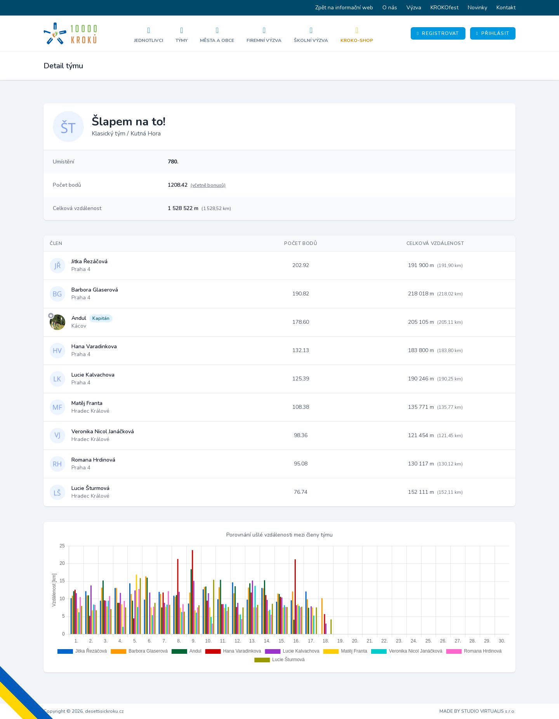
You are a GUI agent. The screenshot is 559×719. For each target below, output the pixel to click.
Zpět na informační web (344, 7)
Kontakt (506, 7)
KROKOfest (444, 7)
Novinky (477, 7)
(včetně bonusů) (208, 185)
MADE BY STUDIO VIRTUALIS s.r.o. (477, 711)
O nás (389, 7)
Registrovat (438, 33)
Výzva (413, 7)
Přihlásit (492, 33)
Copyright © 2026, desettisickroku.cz (83, 711)
